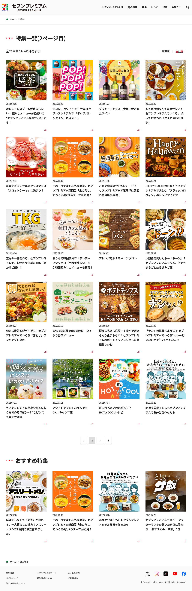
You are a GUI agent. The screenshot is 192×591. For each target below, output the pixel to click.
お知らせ (176, 7)
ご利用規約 (73, 578)
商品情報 (132, 7)
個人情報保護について (16, 583)
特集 (144, 7)
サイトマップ (12, 578)
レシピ (154, 7)
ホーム (11, 19)
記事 (164, 7)
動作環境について (45, 578)
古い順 (179, 51)
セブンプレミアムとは (112, 7)
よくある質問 (74, 573)
